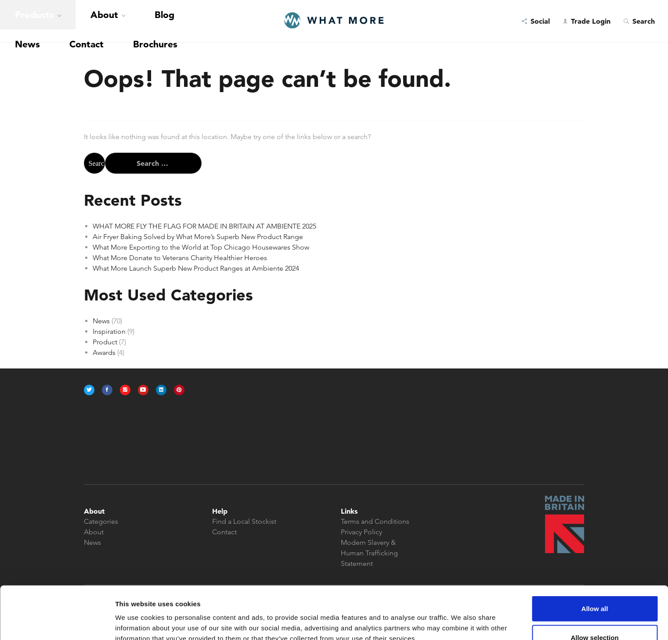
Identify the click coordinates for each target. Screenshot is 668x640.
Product (105, 342)
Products (18, 21)
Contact (143, 21)
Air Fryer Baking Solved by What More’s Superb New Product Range (198, 236)
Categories (101, 521)
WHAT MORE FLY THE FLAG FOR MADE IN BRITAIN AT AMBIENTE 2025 (204, 226)
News (114, 21)
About (58, 21)
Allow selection (594, 588)
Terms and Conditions (375, 521)
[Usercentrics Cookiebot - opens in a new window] (56, 622)
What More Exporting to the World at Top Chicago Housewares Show (201, 247)
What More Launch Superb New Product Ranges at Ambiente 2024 (196, 268)
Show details (461, 617)
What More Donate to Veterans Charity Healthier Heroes (180, 258)
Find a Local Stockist (244, 521)
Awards (104, 352)
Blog (90, 21)
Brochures (180, 21)
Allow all (594, 559)
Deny (595, 616)
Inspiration (109, 331)
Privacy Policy (361, 532)
